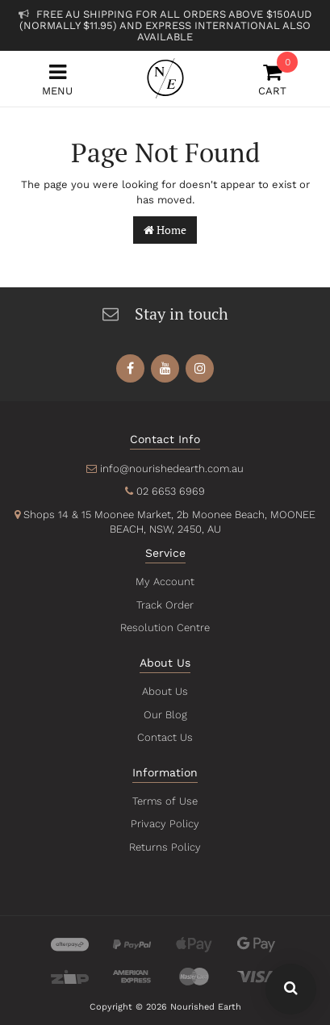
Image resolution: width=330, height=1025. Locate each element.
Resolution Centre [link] (164, 627)
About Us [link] (165, 691)
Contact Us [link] (165, 737)
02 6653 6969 (170, 491)
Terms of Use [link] (165, 801)
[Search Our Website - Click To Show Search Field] (290, 989)
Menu (57, 79)
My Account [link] (164, 581)
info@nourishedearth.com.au (172, 468)
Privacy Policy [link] (165, 824)
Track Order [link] (164, 605)
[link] (130, 368)
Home (165, 229)
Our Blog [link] (165, 715)
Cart (272, 79)
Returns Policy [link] (164, 847)
